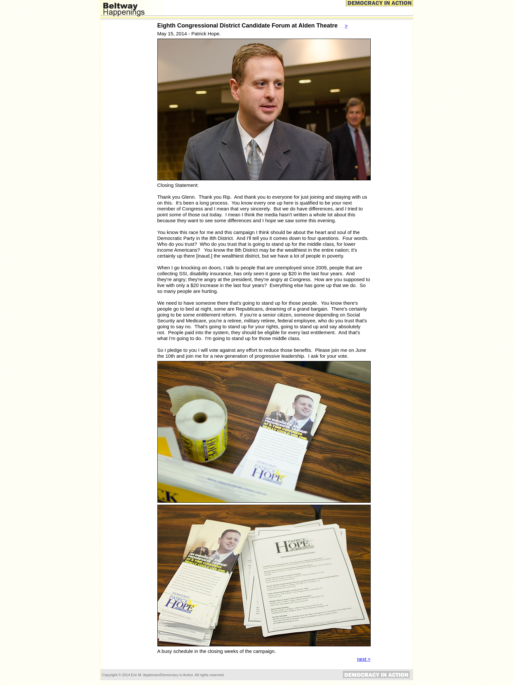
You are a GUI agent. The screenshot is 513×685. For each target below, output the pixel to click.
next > (363, 659)
